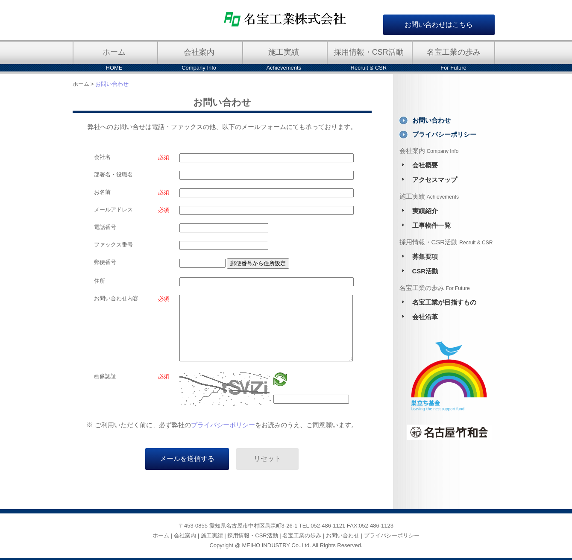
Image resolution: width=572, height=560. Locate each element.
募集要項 (425, 256)
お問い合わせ (431, 120)
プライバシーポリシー (223, 424)
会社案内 (185, 535)
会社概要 (425, 165)
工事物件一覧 (431, 225)
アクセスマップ (434, 179)
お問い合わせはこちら (439, 24)
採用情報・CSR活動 (252, 535)
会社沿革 (425, 316)
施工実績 (212, 535)
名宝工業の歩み (301, 535)
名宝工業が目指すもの (444, 302)
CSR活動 (425, 271)
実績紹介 (425, 210)
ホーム (81, 84)
